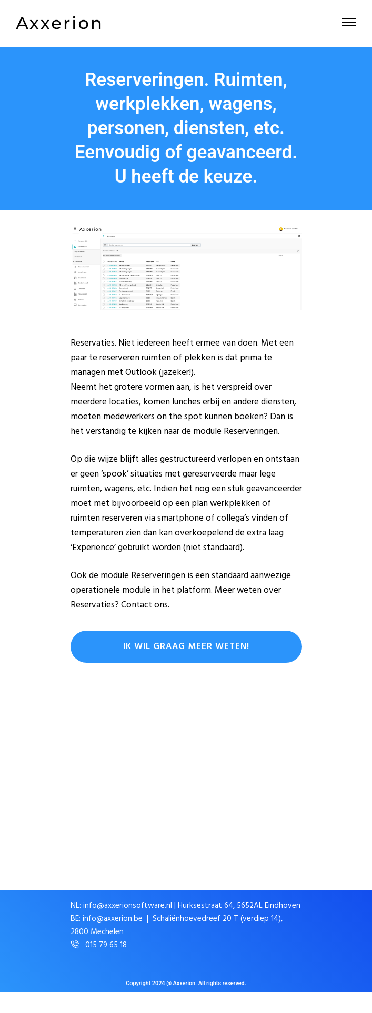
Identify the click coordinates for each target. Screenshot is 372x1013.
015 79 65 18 (106, 945)
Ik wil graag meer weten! (186, 647)
